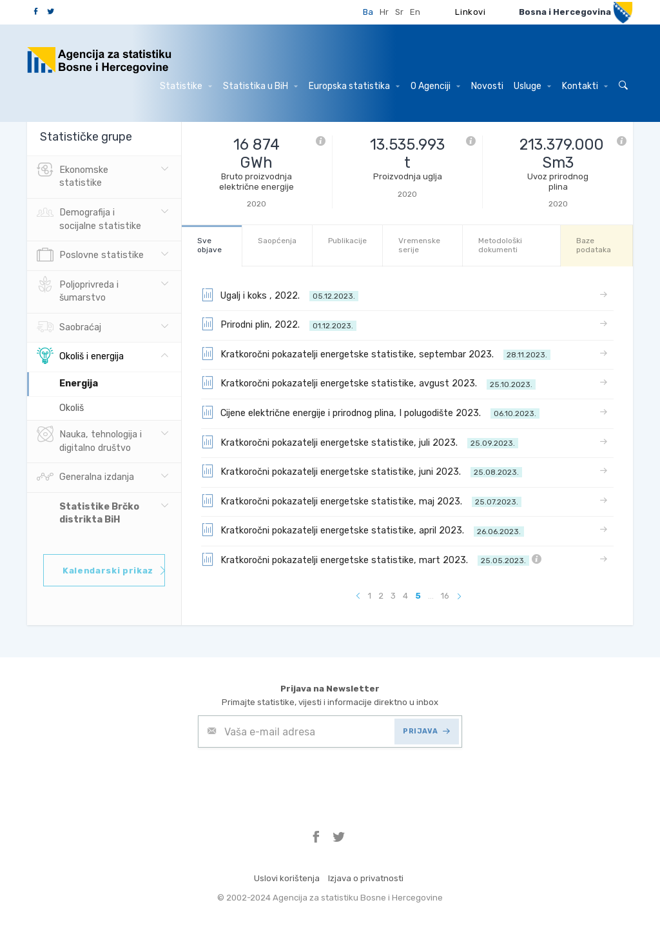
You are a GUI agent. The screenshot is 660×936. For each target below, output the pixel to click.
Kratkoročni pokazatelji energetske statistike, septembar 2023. (375, 353)
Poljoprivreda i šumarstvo (78, 290)
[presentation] (296, 779)
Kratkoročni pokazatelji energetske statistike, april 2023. (362, 529)
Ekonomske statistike (72, 175)
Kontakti (585, 86)
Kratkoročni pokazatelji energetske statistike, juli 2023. (359, 441)
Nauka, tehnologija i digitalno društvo (89, 439)
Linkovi (470, 12)
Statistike (186, 86)
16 (445, 596)
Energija (78, 383)
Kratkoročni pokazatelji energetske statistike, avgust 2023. (368, 382)
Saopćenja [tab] (277, 240)
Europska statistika (354, 86)
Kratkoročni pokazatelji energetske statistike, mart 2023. (371, 559)
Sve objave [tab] (209, 245)
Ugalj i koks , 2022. (279, 294)
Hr (384, 12)
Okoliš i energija (80, 356)
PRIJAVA (426, 731)
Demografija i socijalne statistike (89, 218)
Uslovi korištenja (287, 878)
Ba (368, 12)
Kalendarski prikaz (114, 570)
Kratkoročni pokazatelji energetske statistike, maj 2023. (361, 500)
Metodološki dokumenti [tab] (500, 245)
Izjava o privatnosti (365, 878)
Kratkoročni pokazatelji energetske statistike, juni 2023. (361, 470)
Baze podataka (593, 245)
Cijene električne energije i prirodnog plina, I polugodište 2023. (370, 412)
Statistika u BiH (260, 86)
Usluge (532, 86)
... (431, 596)
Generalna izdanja (85, 477)
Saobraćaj (69, 327)
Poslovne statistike (90, 255)
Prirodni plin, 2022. (278, 323)
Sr (399, 12)
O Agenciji (435, 86)
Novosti (487, 86)
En (415, 12)
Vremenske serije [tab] (419, 245)
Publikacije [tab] (347, 240)
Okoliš (71, 408)
